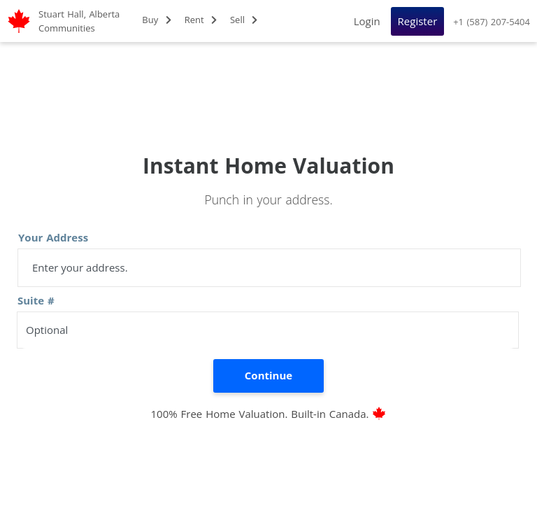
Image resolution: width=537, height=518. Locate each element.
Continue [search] (268, 375)
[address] (269, 267)
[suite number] (267, 330)
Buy (156, 19)
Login (367, 21)
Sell (244, 19)
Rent (201, 19)
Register (418, 21)
